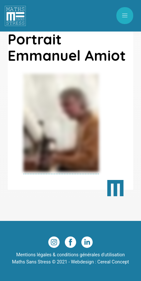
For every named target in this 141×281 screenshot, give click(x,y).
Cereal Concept (113, 262)
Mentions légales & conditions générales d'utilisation (70, 255)
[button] (124, 15)
